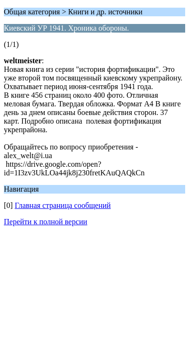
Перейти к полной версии (45, 222)
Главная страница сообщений (63, 205)
